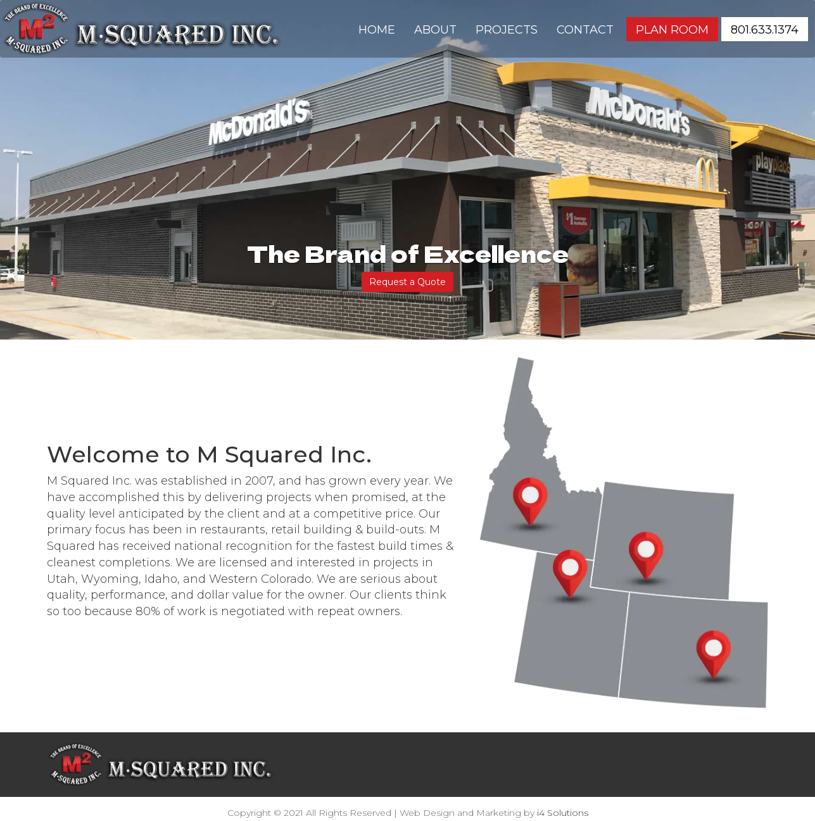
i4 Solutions (562, 812)
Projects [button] (507, 30)
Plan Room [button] (672, 30)
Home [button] (376, 30)
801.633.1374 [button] (765, 30)
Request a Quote (407, 282)
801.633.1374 (407, 769)
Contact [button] (585, 30)
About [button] (435, 30)
